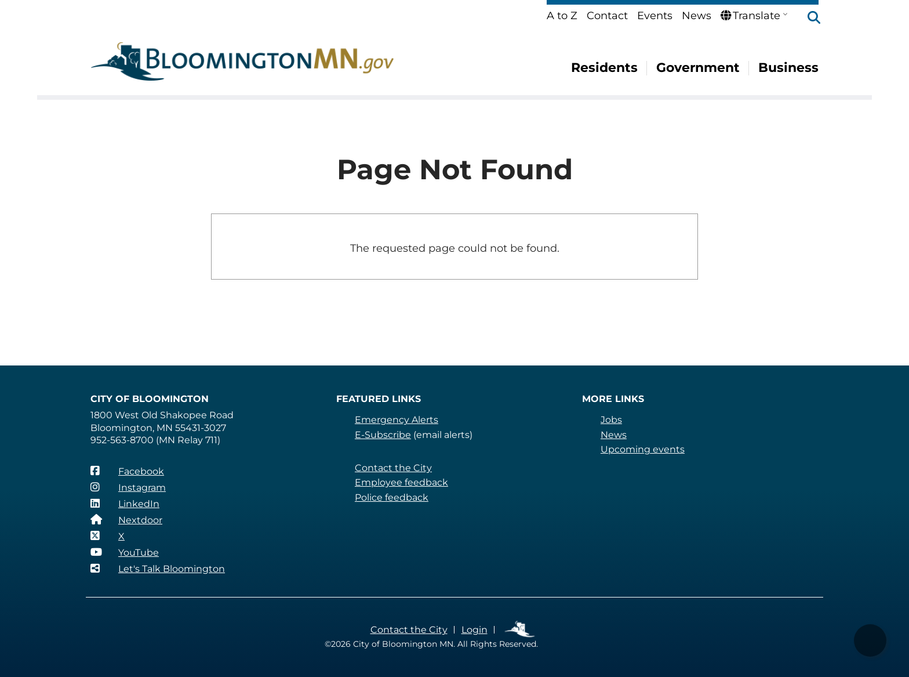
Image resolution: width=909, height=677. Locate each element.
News (696, 15)
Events (654, 15)
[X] (107, 536)
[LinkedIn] (124, 503)
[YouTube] (124, 552)
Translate (750, 15)
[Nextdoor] (126, 519)
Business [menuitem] (788, 67)
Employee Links (520, 630)
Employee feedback (401, 482)
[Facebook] (127, 471)
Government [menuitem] (698, 67)
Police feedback (391, 497)
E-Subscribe (383, 434)
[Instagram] (128, 487)
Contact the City (393, 467)
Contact (607, 15)
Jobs (611, 419)
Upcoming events (643, 449)
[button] (808, 18)
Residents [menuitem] (604, 67)
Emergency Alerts (396, 419)
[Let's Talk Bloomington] (157, 568)
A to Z (562, 15)
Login (474, 629)
